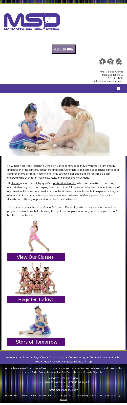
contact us (27, 215)
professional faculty (64, 183)
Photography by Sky (65, 395)
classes (15, 183)
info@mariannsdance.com (108, 81)
